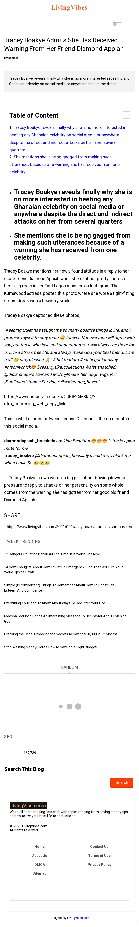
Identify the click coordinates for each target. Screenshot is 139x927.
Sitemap (39, 873)
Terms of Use (99, 856)
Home (40, 847)
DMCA (39, 865)
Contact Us (99, 847)
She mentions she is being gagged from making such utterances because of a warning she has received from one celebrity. (64, 164)
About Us (39, 856)
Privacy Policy (99, 865)
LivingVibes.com (78, 918)
